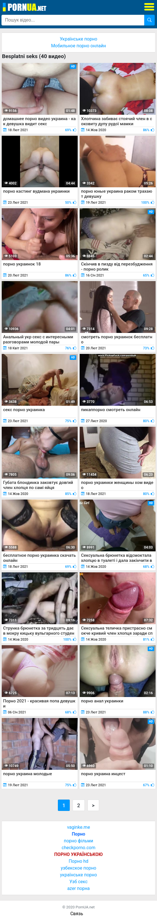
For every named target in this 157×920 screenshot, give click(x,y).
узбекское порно (78, 868)
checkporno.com (78, 847)
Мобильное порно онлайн (78, 45)
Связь (76, 913)
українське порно (78, 874)
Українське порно (78, 39)
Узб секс (78, 881)
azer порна (78, 888)
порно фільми (78, 840)
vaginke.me (78, 827)
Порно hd (78, 861)
